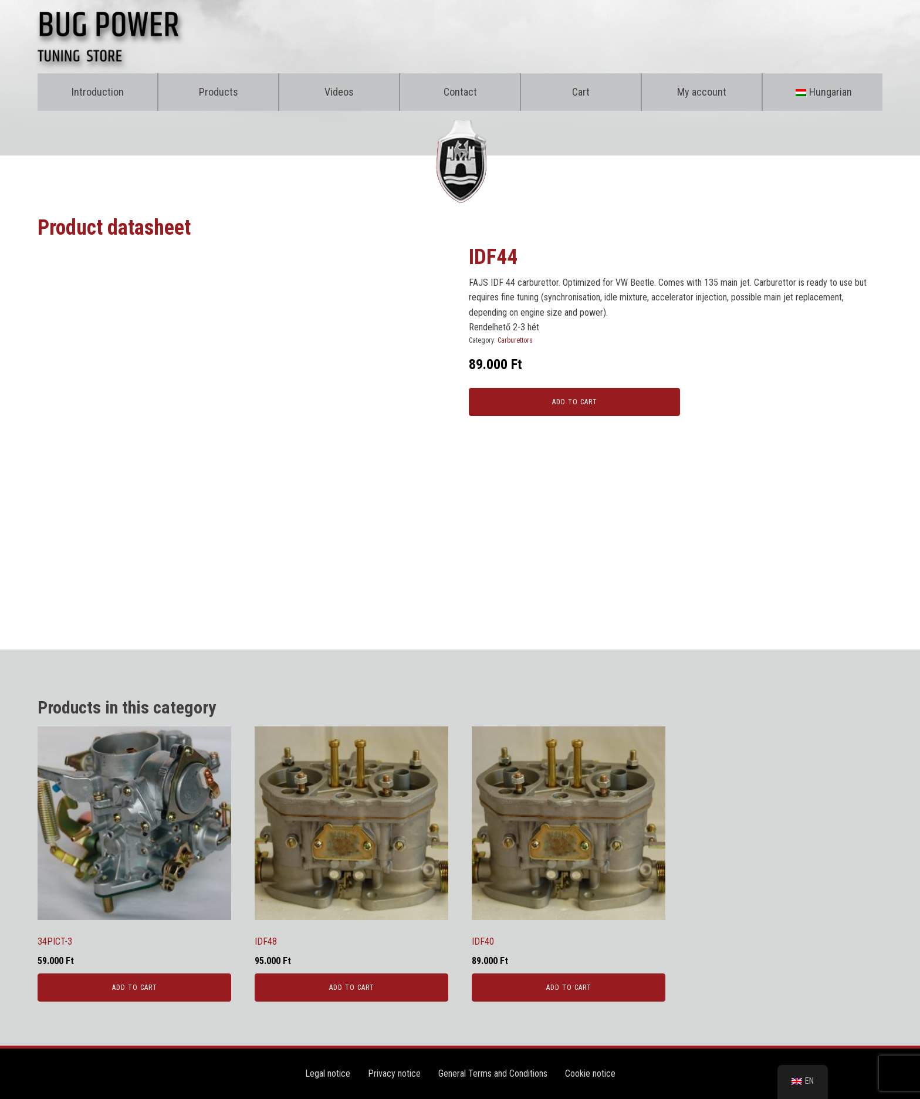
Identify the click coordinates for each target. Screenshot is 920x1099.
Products (218, 92)
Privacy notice (394, 1073)
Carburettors (515, 340)
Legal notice (327, 1073)
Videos (339, 92)
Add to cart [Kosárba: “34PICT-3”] (134, 987)
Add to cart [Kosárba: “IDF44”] (574, 402)
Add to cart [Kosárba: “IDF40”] (568, 987)
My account (701, 92)
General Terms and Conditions (492, 1073)
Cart (581, 92)
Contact (460, 92)
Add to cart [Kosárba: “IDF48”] (351, 987)
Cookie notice (590, 1073)
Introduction (98, 92)
